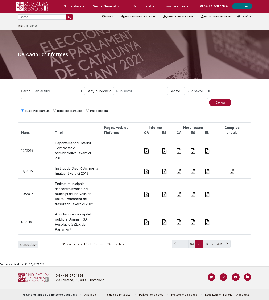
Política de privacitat (118, 294)
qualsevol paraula (35, 110)
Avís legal (90, 294)
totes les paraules (68, 110)
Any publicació (100, 91)
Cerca (25, 91)
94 (200, 245)
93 (193, 245)
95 (207, 245)
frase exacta (97, 110)
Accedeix (242, 294)
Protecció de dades (184, 294)
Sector (175, 91)
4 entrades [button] (29, 244)
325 (220, 245)
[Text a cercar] (114, 102)
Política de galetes (151, 294)
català (243, 16)
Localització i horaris (218, 294)
